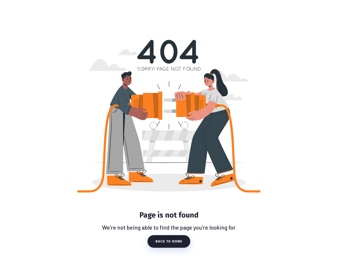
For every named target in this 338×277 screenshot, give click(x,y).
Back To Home (168, 241)
